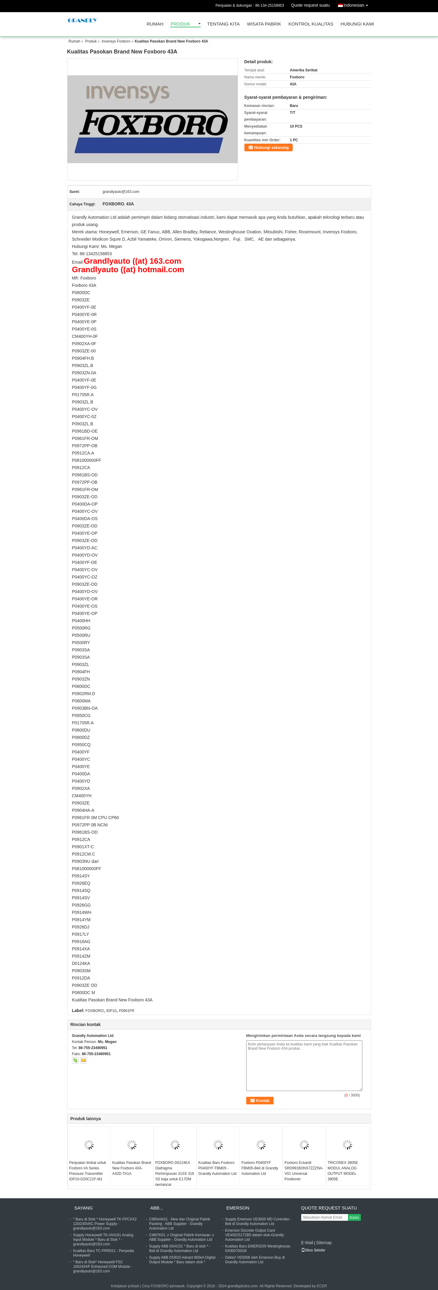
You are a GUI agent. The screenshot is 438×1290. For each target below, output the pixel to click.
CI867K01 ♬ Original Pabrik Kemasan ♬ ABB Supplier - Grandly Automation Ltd (181, 1237)
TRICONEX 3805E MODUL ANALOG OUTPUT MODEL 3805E (343, 1171)
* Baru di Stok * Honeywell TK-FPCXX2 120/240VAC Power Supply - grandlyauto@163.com (105, 1223)
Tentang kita (223, 24)
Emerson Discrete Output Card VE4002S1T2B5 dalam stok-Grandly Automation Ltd (254, 1235)
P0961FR (126, 1011)
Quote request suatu (310, 5)
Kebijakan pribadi (125, 1286)
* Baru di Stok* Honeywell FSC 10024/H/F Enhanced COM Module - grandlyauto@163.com (103, 1266)
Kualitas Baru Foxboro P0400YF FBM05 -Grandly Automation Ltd (217, 1168)
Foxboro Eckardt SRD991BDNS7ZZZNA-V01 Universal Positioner (304, 1171)
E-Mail (307, 1242)
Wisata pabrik (264, 24)
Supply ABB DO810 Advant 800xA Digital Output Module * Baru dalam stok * (182, 1259)
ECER (322, 1286)
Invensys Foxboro (116, 41)
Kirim (354, 1217)
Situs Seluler (313, 1250)
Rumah (155, 24)
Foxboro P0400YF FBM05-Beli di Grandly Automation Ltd (259, 1168)
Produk (180, 24)
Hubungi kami (357, 24)
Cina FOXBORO (155, 1286)
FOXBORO (94, 1011)
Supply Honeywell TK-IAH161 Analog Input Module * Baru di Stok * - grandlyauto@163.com (103, 1239)
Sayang (83, 1207)
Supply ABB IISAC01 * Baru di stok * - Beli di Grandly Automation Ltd (179, 1248)
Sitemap (324, 1242)
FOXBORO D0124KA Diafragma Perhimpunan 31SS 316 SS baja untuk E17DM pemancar (174, 1174)
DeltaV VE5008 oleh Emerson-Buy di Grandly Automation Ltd (255, 1259)
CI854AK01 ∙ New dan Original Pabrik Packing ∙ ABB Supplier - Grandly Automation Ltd (179, 1223)
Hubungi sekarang (271, 147)
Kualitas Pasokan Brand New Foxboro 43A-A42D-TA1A (131, 1168)
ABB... (157, 1207)
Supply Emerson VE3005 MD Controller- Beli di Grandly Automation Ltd (258, 1221)
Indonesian (357, 4)
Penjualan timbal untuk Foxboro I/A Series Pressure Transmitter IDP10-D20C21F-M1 (87, 1171)
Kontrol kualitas (310, 24)
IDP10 (111, 1011)
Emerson (238, 1207)
